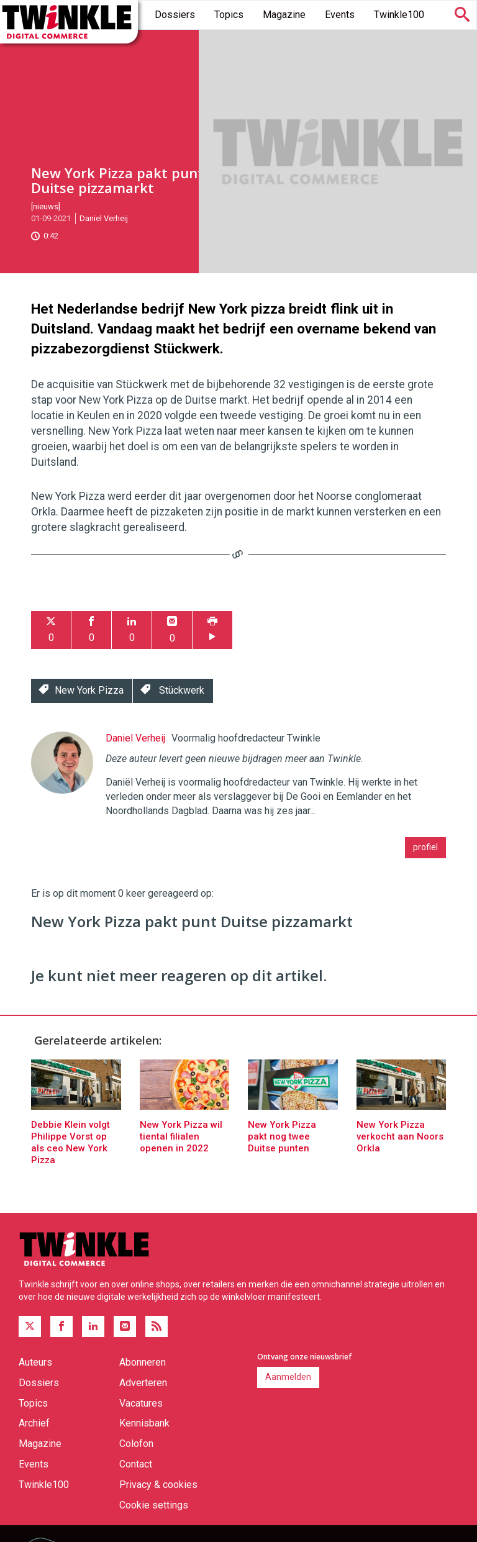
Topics (228, 14)
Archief (34, 1423)
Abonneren (142, 1362)
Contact (135, 1464)
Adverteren (143, 1383)
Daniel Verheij (104, 218)
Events (340, 14)
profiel (425, 847)
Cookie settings (153, 1505)
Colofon (136, 1443)
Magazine (284, 14)
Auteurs (35, 1362)
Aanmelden (288, 1377)
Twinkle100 (399, 14)
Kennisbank (144, 1423)
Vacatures (141, 1403)
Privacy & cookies (158, 1484)
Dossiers (175, 14)
